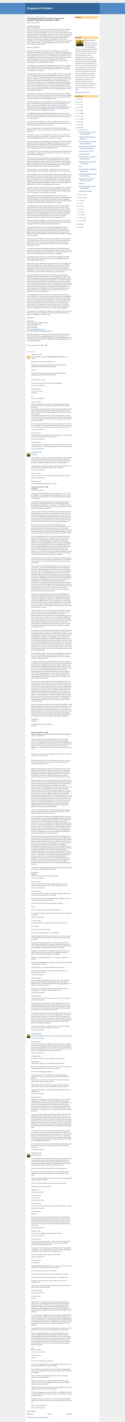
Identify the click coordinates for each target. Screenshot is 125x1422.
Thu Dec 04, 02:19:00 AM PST (38, 439)
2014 (78, 110)
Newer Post (30, 1414)
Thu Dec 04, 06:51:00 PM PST (38, 887)
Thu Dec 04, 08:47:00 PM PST (38, 992)
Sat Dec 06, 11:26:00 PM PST (37, 1292)
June (80, 206)
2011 (78, 119)
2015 (78, 107)
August (81, 200)
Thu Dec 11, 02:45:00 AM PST (38, 1407)
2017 (78, 102)
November (82, 195)
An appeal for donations (85, 191)
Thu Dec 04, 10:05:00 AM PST (38, 469)
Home (49, 1414)
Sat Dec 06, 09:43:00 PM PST (37, 1256)
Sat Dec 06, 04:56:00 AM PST (37, 1227)
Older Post (69, 1414)
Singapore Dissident (40, 8)
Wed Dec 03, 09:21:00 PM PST (38, 385)
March (81, 215)
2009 (78, 124)
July (80, 203)
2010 (78, 122)
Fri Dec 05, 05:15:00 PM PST (37, 1192)
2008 (78, 127)
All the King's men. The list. (86, 151)
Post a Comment (31, 1411)
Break (80, 166)
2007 (78, 224)
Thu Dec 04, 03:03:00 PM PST (38, 477)
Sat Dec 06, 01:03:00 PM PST (37, 1235)
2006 (78, 227)
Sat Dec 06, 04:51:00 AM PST (37, 1208)
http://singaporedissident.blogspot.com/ (41, 331)
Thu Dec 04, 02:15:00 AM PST (38, 429)
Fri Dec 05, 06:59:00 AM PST (37, 1149)
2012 (78, 116)
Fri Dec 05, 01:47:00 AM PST (37, 1052)
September (82, 197)
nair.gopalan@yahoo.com (38, 329)
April (80, 212)
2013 (78, 113)
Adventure (81, 183)
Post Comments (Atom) (41, 1417)
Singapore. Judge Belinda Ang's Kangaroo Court (54, 107)
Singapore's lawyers (84, 154)
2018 (78, 99)
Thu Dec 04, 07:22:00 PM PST (38, 917)
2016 (78, 104)
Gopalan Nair (35, 452)
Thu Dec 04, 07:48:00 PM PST (38, 974)
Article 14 (58, 885)
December (82, 130)
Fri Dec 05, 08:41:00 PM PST (37, 1200)
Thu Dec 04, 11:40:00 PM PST (38, 1030)
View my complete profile (82, 92)
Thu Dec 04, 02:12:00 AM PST (38, 398)
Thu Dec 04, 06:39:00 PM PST (38, 878)
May (80, 209)
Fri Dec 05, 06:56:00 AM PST (37, 1093)
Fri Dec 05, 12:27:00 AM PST (37, 1038)
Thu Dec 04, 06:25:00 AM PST (38, 448)
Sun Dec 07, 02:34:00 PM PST (38, 1351)
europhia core (35, 354)
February (81, 217)
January (81, 220)
